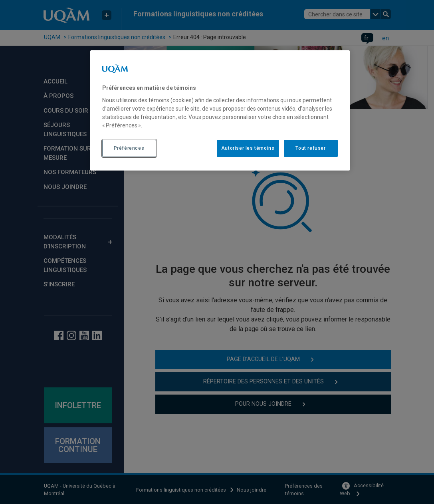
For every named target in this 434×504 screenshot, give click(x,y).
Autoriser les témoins (248, 148)
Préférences (129, 148)
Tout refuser (310, 148)
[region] (220, 110)
